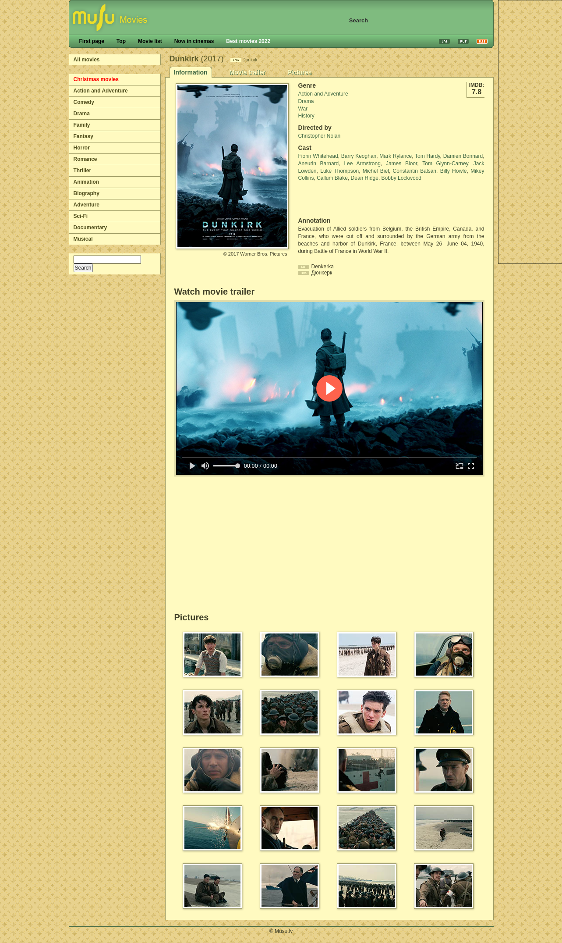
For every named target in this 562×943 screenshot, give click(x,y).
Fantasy (83, 136)
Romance (85, 159)
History (306, 116)
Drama (82, 113)
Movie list (150, 41)
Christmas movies (96, 79)
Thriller (83, 170)
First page (91, 41)
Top (121, 41)
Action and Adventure (101, 91)
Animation (86, 182)
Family (82, 125)
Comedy (84, 102)
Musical (83, 239)
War (303, 109)
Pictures (299, 72)
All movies (87, 60)
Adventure (86, 205)
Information (191, 72)
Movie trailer (247, 72)
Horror (82, 148)
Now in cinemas (194, 41)
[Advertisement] (349, 199)
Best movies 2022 (248, 41)
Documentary (90, 227)
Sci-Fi (81, 216)
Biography (86, 193)
